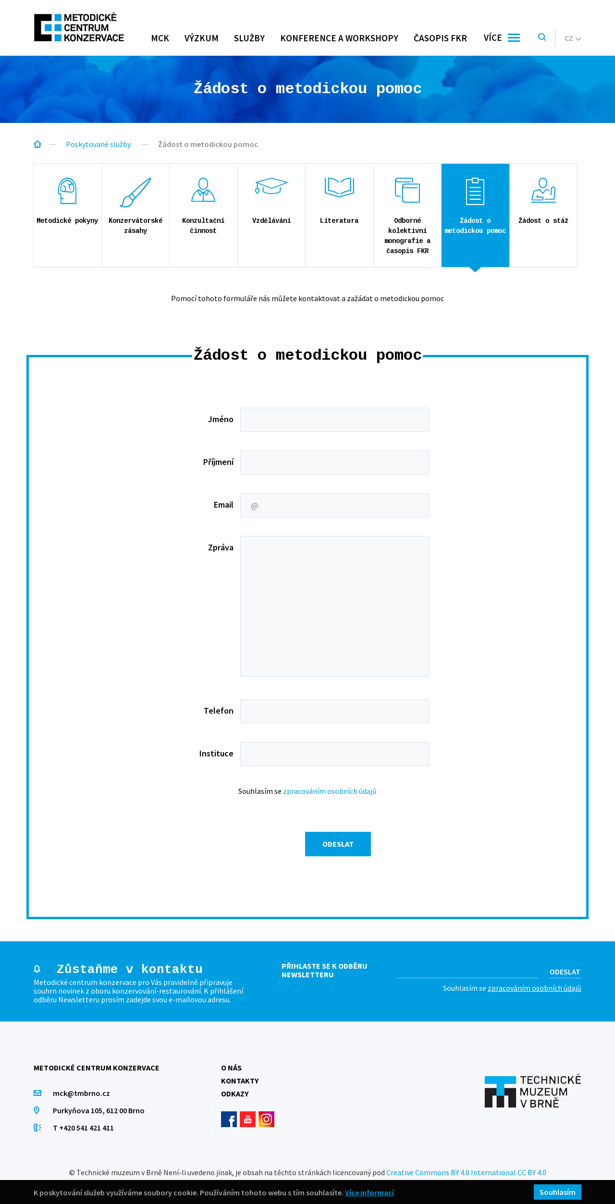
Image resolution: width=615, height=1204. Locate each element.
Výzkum (201, 38)
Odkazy (234, 1093)
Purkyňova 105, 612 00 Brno (99, 1110)
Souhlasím (558, 1192)
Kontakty (239, 1080)
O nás (231, 1067)
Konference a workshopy (339, 38)
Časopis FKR (440, 38)
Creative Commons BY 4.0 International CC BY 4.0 (466, 1172)
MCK (160, 38)
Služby (249, 38)
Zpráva (221, 547)
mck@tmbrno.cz (81, 1093)
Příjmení (218, 461)
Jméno (221, 419)
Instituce (216, 753)
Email (224, 504)
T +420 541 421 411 (83, 1127)
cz (573, 38)
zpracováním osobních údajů (330, 791)
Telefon (219, 710)
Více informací (369, 1192)
